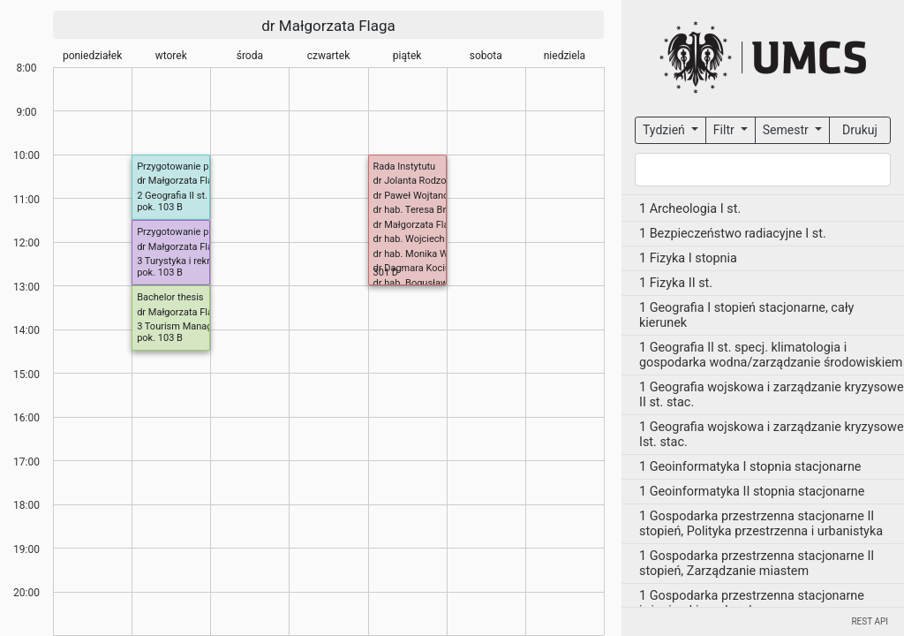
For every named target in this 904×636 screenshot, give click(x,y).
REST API (869, 621)
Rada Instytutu (404, 166)
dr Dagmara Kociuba (417, 268)
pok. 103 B (160, 207)
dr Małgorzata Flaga (328, 25)
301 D (386, 272)
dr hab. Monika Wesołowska (434, 254)
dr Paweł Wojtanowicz (421, 195)
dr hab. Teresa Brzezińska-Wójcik (444, 210)
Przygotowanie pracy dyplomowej (209, 232)
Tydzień (665, 130)
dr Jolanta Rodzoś (412, 180)
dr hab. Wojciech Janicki (425, 239)
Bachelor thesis (170, 297)
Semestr (787, 130)
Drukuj (860, 130)
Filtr (725, 130)
